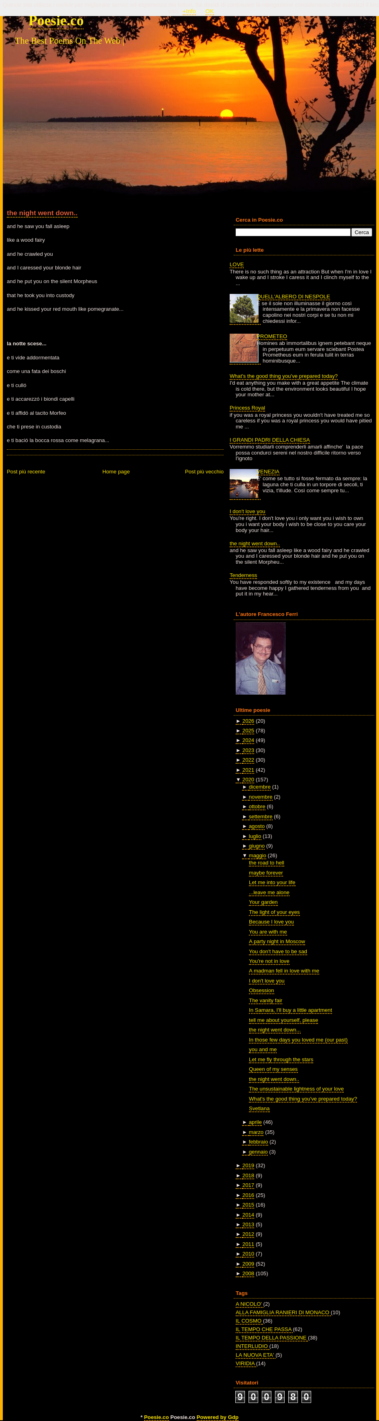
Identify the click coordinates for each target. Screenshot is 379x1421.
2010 (248, 1254)
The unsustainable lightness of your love (296, 1089)
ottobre (257, 806)
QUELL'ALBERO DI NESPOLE (293, 297)
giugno (257, 846)
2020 (248, 780)
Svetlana (259, 1108)
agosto (257, 826)
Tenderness (243, 575)
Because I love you (271, 922)
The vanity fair (265, 1000)
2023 (248, 750)
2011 (248, 1244)
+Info (189, 11)
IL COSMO (249, 1321)
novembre (261, 797)
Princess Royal (247, 408)
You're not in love (269, 961)
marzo (256, 1132)
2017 (248, 1185)
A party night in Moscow (277, 941)
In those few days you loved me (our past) (298, 1040)
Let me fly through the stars (281, 1059)
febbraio (258, 1142)
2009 (248, 1264)
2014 (248, 1215)
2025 (248, 731)
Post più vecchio (204, 472)
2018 (248, 1175)
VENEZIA (268, 472)
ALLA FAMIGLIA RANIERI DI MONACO (283, 1312)
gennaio (258, 1152)
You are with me (268, 932)
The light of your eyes (274, 912)
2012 (248, 1234)
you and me (263, 1049)
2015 (248, 1205)
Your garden (263, 902)
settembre (261, 816)
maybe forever (266, 873)
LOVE (237, 264)
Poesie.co (56, 20)
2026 (248, 721)
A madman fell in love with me (284, 971)
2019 (248, 1165)
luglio (255, 836)
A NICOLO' (249, 1304)
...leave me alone (269, 892)
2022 (248, 760)
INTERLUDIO (252, 1346)
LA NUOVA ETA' (255, 1355)
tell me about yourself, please (283, 1020)
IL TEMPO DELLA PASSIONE (272, 1338)
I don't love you (247, 511)
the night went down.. (42, 213)
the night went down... (275, 1030)
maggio (257, 855)
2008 (248, 1273)
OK (210, 11)
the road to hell (266, 863)
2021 (248, 770)
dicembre (260, 787)
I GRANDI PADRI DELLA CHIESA (270, 440)
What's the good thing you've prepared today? (284, 376)
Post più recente (26, 472)
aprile (255, 1122)
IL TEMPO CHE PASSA (264, 1329)
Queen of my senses (273, 1069)
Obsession (261, 990)
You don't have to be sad (278, 951)
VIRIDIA (246, 1363)
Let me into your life (272, 882)
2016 (248, 1195)
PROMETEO (272, 336)
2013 (248, 1224)
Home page (116, 472)
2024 (248, 740)
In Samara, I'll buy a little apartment (290, 1010)
